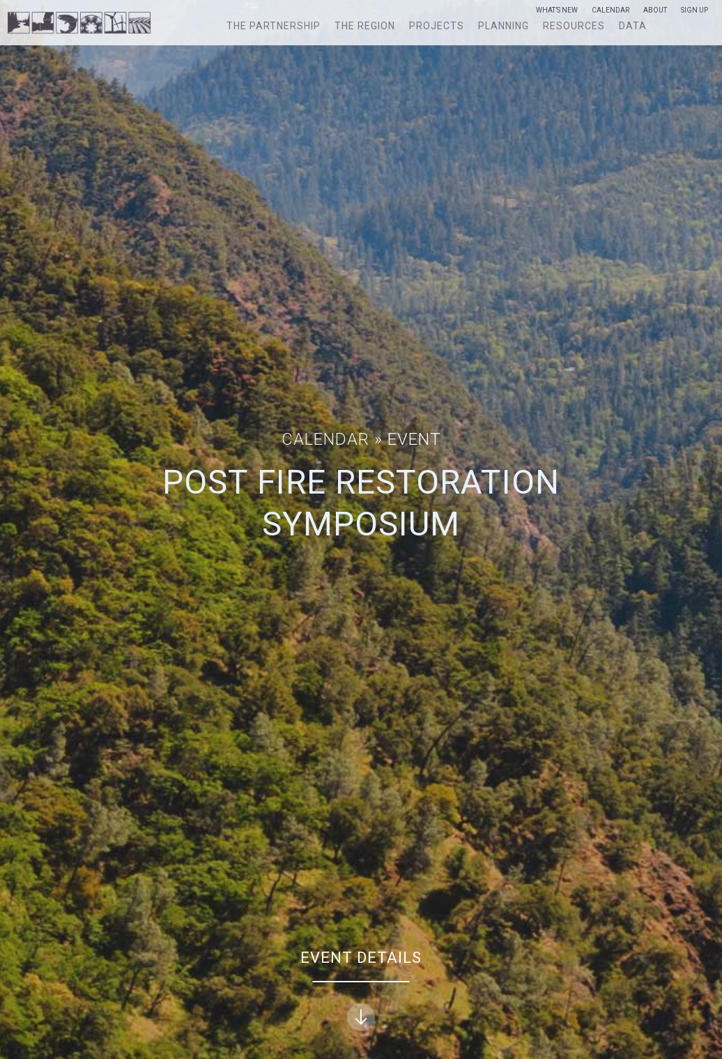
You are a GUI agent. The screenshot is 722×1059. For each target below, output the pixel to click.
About (655, 10)
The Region (365, 25)
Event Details (361, 990)
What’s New (557, 10)
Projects (436, 25)
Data (633, 25)
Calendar (610, 10)
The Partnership (273, 25)
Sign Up (694, 10)
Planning (503, 25)
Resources (574, 25)
